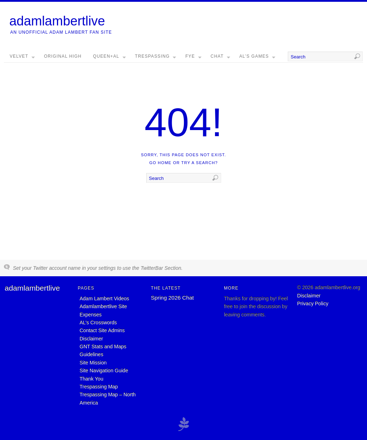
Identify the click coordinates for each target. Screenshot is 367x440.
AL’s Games (257, 58)
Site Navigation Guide (104, 370)
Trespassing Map (99, 386)
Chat (220, 58)
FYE (193, 58)
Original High (63, 56)
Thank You (91, 379)
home (164, 163)
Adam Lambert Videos (104, 298)
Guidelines (91, 354)
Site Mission (93, 362)
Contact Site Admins (102, 330)
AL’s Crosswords (98, 322)
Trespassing (155, 58)
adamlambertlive (57, 21)
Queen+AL (109, 58)
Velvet (22, 58)
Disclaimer (91, 338)
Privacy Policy (312, 303)
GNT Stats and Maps (103, 346)
